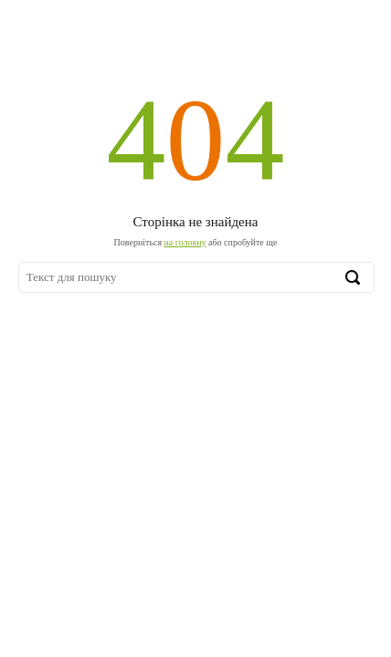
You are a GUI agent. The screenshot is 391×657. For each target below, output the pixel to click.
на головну (185, 242)
